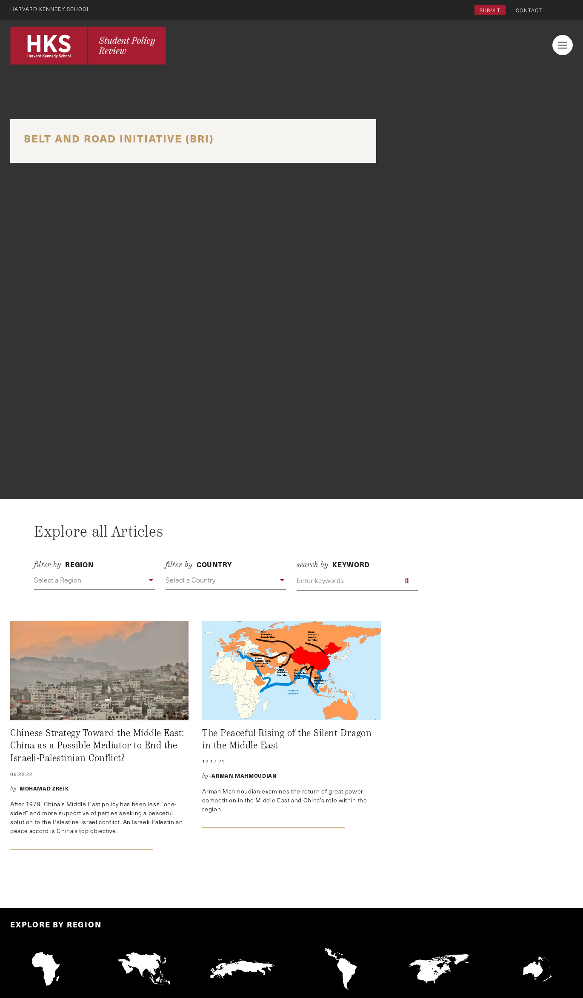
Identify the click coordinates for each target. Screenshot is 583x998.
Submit (490, 10)
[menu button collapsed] (562, 45)
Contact (529, 10)
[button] (94, 580)
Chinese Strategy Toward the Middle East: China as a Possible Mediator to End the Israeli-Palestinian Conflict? (97, 745)
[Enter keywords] (357, 580)
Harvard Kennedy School (50, 9)
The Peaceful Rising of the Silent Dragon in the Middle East (287, 739)
